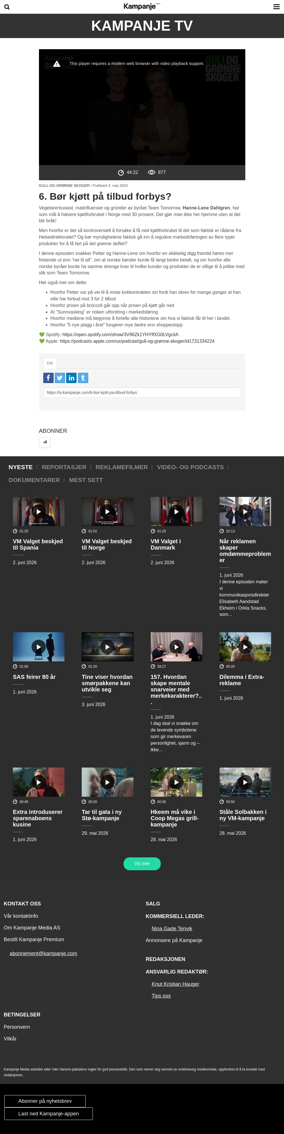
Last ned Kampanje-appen (48, 1114)
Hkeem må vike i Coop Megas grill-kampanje (175, 818)
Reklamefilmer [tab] (122, 467)
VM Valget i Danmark (166, 544)
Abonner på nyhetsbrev (45, 1101)
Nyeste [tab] (21, 467)
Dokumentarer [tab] (34, 480)
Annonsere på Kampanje (174, 940)
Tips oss (161, 996)
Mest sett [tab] (86, 480)
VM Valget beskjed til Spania (38, 544)
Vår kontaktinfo (21, 916)
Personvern (17, 1027)
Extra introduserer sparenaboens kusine (37, 818)
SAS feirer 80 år (34, 677)
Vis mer (142, 863)
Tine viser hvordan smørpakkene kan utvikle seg (107, 683)
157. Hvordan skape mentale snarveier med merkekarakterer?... (176, 689)
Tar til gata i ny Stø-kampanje (102, 815)
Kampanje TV (142, 26)
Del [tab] (50, 363)
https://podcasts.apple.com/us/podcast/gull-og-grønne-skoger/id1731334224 (137, 341)
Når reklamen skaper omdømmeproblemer (245, 550)
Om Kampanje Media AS (32, 928)
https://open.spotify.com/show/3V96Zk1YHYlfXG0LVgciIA (120, 334)
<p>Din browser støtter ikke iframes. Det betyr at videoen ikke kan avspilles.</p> (142, 107)
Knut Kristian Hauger (175, 984)
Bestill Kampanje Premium (34, 939)
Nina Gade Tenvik (172, 928)
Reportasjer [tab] (64, 467)
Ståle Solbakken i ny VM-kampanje (243, 815)
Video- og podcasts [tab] (190, 467)
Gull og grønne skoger (64, 185)
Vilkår (10, 1039)
